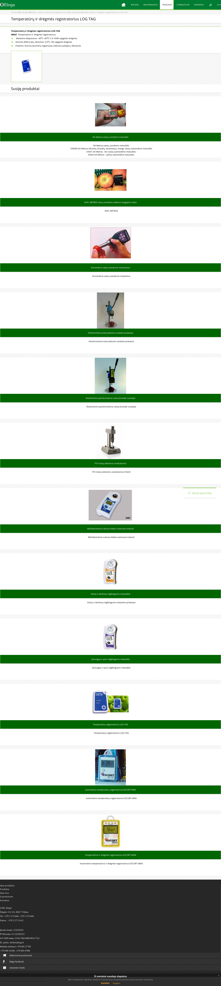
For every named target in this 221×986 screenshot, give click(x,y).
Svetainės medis (14, 967)
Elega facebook (13, 961)
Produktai (167, 4)
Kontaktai (199, 4)
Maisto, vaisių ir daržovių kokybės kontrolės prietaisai (55, 12)
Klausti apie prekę (202, 493)
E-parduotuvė (183, 4)
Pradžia (14, 12)
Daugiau (116, 983)
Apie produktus (150, 4)
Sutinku (105, 983)
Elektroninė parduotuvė (17, 955)
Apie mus (135, 4)
